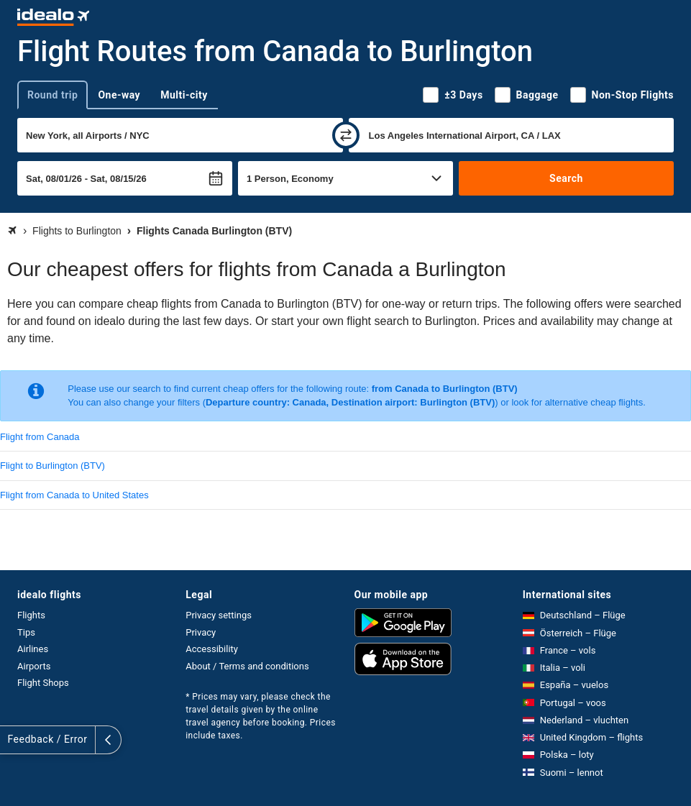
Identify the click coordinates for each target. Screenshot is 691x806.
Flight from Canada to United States (74, 495)
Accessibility (212, 649)
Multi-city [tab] (184, 95)
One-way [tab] (119, 95)
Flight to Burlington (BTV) (52, 465)
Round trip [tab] (52, 95)
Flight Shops (43, 682)
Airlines (32, 649)
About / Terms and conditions (247, 666)
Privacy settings (219, 615)
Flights (31, 615)
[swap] (346, 135)
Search (566, 178)
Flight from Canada (40, 436)
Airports (33, 666)
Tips (26, 632)
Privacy (201, 632)
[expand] (13, 739)
